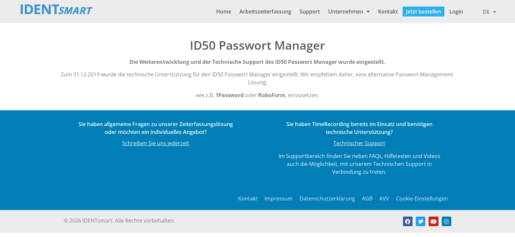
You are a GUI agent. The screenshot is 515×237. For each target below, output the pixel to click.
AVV (384, 198)
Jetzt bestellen (423, 11)
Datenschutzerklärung (327, 198)
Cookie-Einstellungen (422, 198)
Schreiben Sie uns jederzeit (155, 143)
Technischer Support (359, 143)
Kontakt (388, 11)
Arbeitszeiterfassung (265, 11)
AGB (367, 198)
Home (223, 11)
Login (456, 11)
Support (310, 11)
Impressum (278, 198)
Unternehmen (349, 11)
